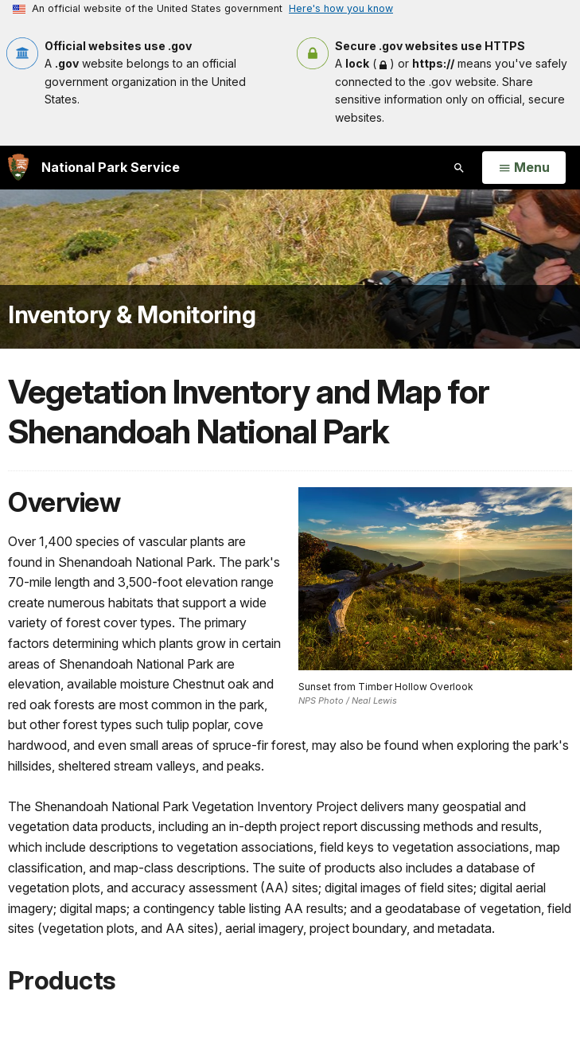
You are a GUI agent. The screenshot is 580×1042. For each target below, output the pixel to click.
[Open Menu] (524, 168)
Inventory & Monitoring (131, 314)
